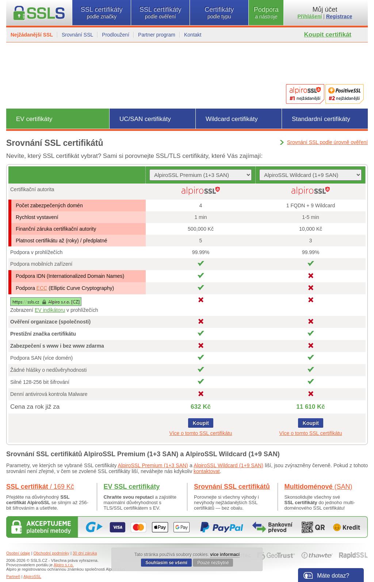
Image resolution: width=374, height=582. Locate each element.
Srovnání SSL (77, 35)
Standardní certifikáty (321, 119)
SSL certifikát (40, 486)
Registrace (339, 16)
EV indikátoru (50, 310)
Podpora (266, 12)
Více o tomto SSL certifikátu (200, 433)
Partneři (13, 576)
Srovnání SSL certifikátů (232, 486)
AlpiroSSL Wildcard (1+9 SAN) (228, 465)
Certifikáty (219, 12)
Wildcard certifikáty (232, 119)
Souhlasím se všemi (166, 562)
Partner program (156, 35)
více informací (225, 554)
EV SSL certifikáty (132, 486)
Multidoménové (318, 486)
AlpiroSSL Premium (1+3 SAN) (153, 465)
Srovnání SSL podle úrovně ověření (327, 142)
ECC (42, 288)
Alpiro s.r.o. (64, 565)
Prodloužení (115, 35)
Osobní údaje (18, 553)
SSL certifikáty (101, 12)
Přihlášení (310, 16)
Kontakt (192, 35)
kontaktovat (207, 471)
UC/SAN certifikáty (145, 119)
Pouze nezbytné (213, 562)
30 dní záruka (85, 553)
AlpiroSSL (32, 576)
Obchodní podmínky (51, 553)
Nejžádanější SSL (32, 35)
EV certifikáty (34, 119)
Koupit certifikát (327, 34)
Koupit (200, 423)
